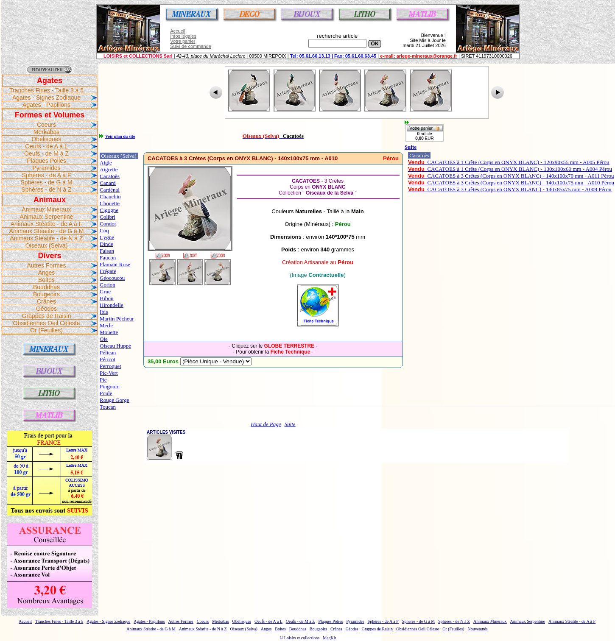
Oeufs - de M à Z (46, 153)
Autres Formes (46, 265)
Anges (46, 272)
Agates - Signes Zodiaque (46, 97)
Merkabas (46, 131)
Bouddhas (46, 287)
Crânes (46, 301)
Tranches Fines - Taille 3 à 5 (46, 90)
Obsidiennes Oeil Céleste (46, 323)
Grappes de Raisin (46, 315)
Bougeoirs (46, 294)
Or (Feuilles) (46, 330)
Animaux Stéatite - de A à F (47, 223)
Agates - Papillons (46, 104)
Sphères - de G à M (46, 182)
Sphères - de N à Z (46, 189)
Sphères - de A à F (46, 175)
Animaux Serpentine (46, 216)
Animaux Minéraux (46, 209)
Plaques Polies (46, 160)
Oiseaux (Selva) (46, 245)
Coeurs (46, 124)
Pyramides (46, 167)
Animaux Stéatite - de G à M (46, 231)
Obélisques (46, 139)
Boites (46, 279)
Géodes (46, 308)
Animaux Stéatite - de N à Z (46, 238)
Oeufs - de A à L (46, 146)
